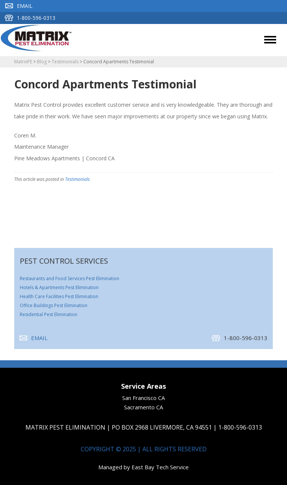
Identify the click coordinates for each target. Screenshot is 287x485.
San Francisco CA (143, 397)
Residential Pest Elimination (48, 314)
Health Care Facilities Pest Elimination (59, 296)
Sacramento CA (143, 407)
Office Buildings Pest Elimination (53, 305)
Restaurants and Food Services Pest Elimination (69, 278)
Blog (42, 61)
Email (19, 5)
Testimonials (65, 61)
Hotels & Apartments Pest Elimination (59, 287)
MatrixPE (23, 61)
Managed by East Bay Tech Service (143, 467)
